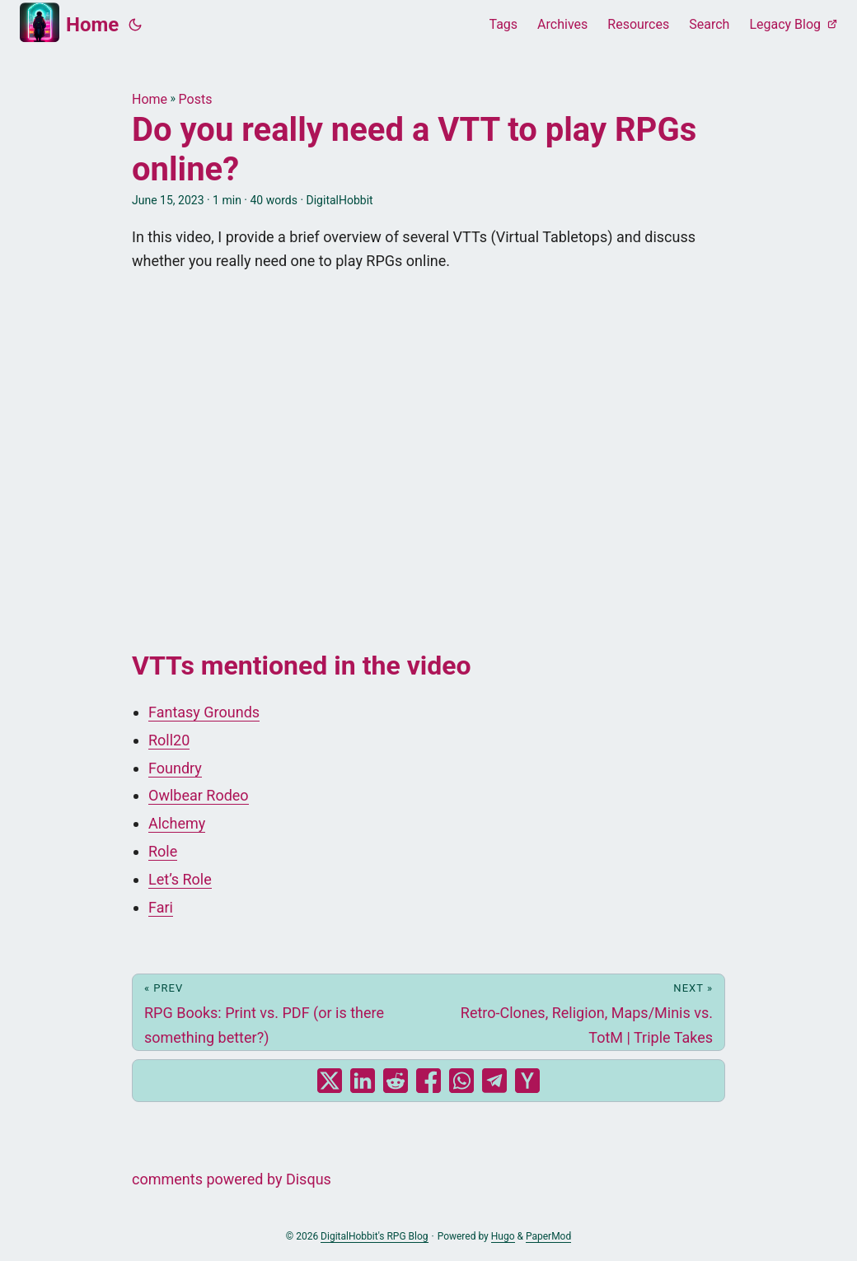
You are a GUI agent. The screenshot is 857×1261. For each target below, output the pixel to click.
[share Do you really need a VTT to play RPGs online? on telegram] (494, 1080)
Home (69, 22)
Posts (196, 99)
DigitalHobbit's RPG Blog (374, 1236)
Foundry (175, 768)
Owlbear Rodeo (198, 795)
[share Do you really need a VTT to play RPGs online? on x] (329, 1080)
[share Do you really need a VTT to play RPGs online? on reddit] (395, 1080)
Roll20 (169, 740)
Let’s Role (180, 879)
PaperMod (548, 1236)
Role (162, 851)
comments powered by (231, 1179)
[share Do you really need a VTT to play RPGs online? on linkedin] (362, 1080)
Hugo (503, 1236)
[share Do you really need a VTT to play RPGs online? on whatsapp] (461, 1080)
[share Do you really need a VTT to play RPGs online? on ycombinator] (527, 1080)
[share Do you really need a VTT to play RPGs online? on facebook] (428, 1080)
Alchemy (176, 823)
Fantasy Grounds (204, 712)
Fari (160, 907)
